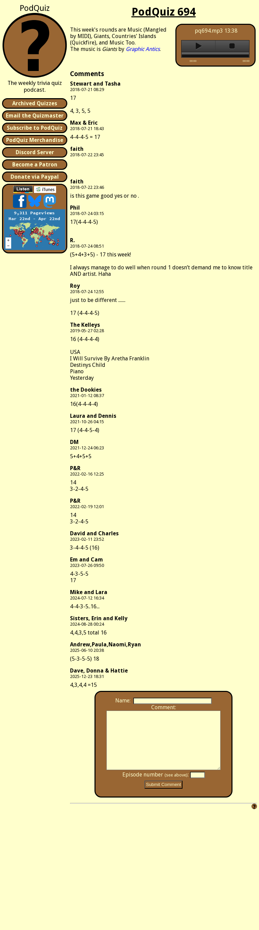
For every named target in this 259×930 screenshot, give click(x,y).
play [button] (198, 46)
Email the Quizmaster (35, 115)
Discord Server (35, 152)
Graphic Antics (143, 49)
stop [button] (232, 46)
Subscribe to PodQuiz (35, 128)
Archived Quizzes (34, 103)
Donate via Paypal (35, 177)
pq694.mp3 (209, 31)
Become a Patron (34, 164)
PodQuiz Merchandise (34, 140)
